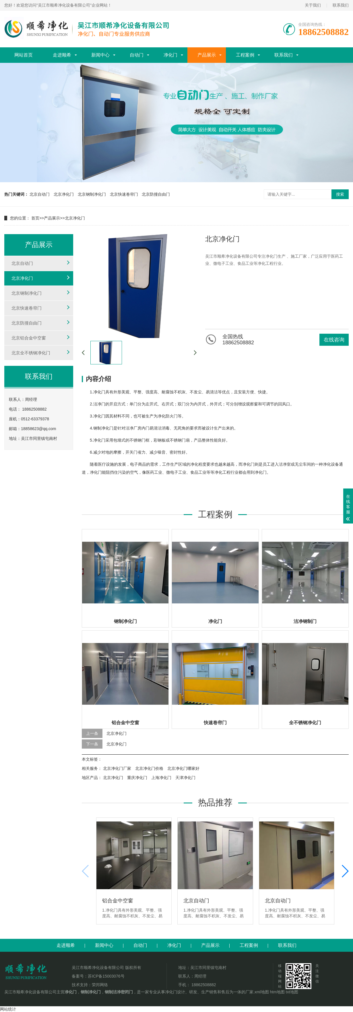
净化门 (170, 55)
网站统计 (8, 1009)
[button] (345, 871)
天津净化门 (185, 777)
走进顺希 (62, 55)
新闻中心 (100, 55)
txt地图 (292, 992)
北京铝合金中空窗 (28, 337)
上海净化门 (161, 777)
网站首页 (23, 55)
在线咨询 (334, 340)
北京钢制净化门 (92, 194)
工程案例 (245, 55)
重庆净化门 (137, 777)
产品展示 (206, 55)
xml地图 (262, 992)
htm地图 (277, 992)
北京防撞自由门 (156, 194)
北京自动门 (40, 194)
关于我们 (313, 5)
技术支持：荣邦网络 (90, 984)
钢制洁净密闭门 (119, 992)
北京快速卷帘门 (124, 194)
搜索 (340, 194)
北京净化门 (64, 194)
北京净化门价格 (149, 768)
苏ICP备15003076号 (106, 976)
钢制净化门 (91, 992)
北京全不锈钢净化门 (30, 352)
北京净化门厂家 (117, 768)
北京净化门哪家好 (183, 768)
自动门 (136, 55)
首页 (35, 218)
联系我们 (341, 5)
